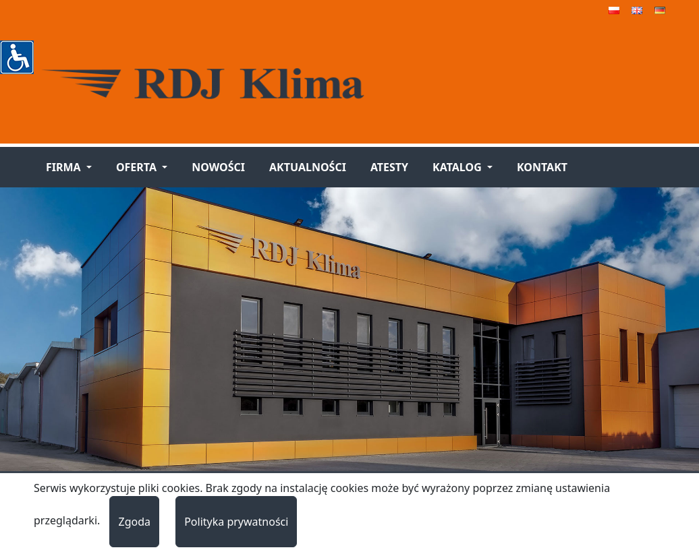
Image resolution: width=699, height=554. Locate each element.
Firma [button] (65, 167)
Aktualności (307, 167)
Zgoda (134, 521)
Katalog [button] (458, 167)
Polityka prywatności (236, 521)
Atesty (389, 167)
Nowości (218, 167)
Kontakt (542, 167)
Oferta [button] (137, 167)
